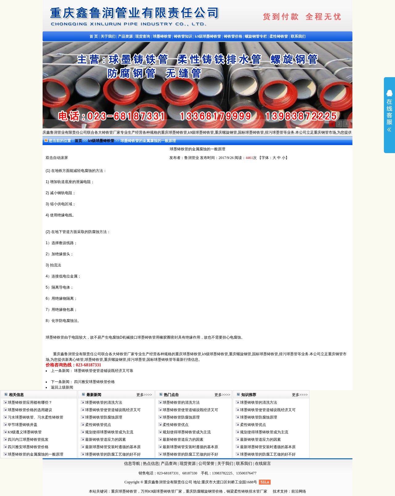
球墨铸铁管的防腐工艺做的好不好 (112, 454)
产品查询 (169, 463)
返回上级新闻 (62, 387)
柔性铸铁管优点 (97, 425)
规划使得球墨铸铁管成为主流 (108, 432)
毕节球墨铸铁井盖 (22, 425)
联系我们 (244, 463)
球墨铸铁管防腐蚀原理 (103, 417)
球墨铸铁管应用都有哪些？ (29, 402)
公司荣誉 (206, 463)
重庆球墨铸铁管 (124, 491)
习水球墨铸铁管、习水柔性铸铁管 (35, 417)
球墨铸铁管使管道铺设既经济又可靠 (103, 371)
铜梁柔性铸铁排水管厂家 (247, 491)
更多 (140, 395)
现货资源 (188, 463)
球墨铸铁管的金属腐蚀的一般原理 (35, 454)
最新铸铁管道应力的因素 (105, 439)
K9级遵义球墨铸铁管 (24, 432)
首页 (78, 141)
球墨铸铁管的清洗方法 (103, 402)
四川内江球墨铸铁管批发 (27, 439)
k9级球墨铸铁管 (101, 141)
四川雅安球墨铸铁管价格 (94, 382)
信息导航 (132, 463)
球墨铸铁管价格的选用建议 (29, 410)
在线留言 (263, 463)
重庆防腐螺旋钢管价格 (204, 491)
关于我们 (225, 463)
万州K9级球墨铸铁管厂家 (161, 491)
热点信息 (151, 463)
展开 (389, 115)
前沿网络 (298, 491)
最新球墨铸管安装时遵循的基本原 (112, 447)
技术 (276, 491)
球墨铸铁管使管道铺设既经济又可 (112, 410)
